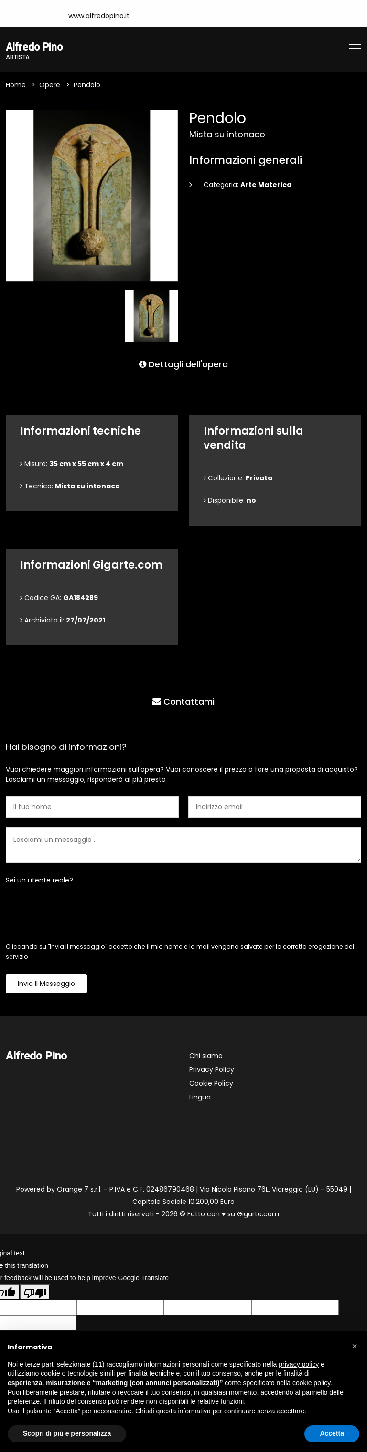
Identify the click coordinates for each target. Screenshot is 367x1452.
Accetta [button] (332, 1433)
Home (16, 85)
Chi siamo (206, 1056)
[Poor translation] (35, 1292)
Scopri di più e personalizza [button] (67, 1433)
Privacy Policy (211, 1070)
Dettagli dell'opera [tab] (183, 363)
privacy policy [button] (299, 1364)
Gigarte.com (258, 1214)
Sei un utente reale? (39, 880)
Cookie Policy (211, 1084)
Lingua (200, 1097)
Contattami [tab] (183, 700)
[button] (354, 1346)
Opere (49, 85)
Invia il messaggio (46, 984)
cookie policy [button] (311, 1383)
